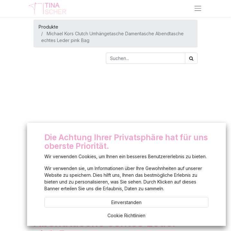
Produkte (48, 27)
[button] (35, 128)
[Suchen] (191, 58)
